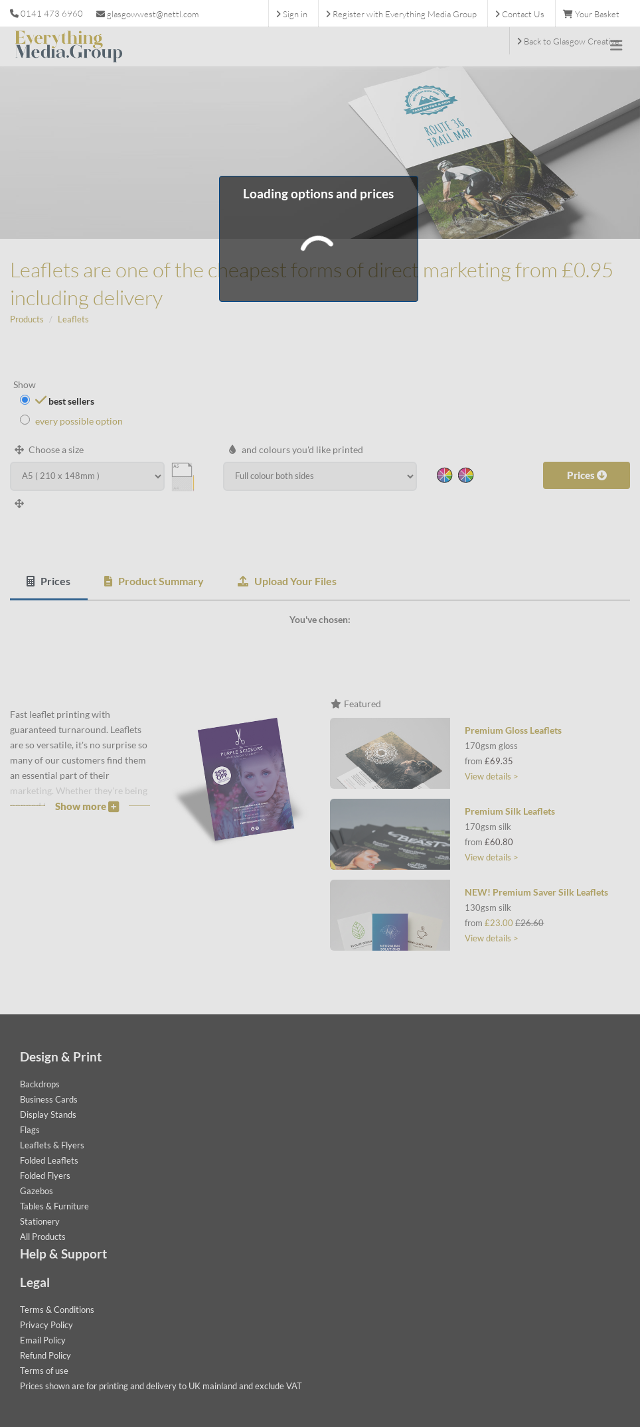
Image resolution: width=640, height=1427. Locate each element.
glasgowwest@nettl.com (147, 14)
